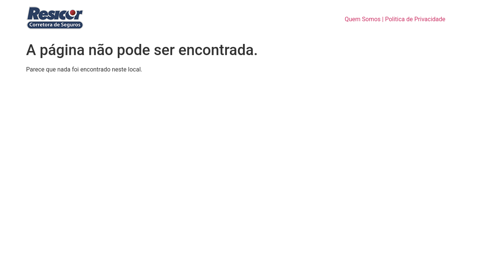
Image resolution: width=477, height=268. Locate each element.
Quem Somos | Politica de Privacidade (395, 19)
